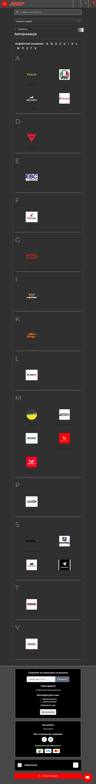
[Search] (17, 12)
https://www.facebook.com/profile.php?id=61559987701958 (51, 739)
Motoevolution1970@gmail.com (48, 745)
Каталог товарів (48, 21)
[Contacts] (84, 4)
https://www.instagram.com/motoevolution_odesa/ (44, 739)
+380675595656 (49, 702)
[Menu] (4, 3)
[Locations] (77, 4)
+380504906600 (49, 699)
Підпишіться (62, 679)
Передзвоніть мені (48, 705)
